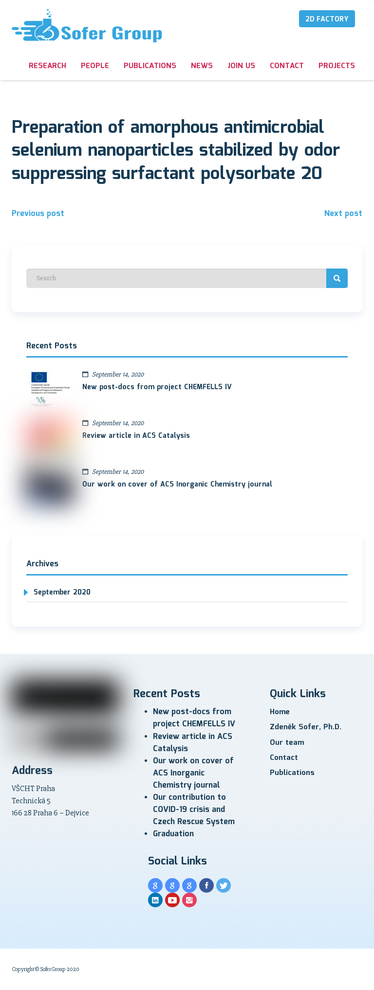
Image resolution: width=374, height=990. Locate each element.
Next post (343, 214)
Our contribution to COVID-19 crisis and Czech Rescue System (194, 810)
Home (280, 712)
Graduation (173, 834)
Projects (336, 66)
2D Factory (327, 19)
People (95, 66)
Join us (241, 66)
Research (47, 66)
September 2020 (62, 592)
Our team (287, 743)
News (202, 66)
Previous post (38, 214)
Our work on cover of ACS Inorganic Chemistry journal (177, 484)
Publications (150, 66)
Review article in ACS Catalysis (136, 436)
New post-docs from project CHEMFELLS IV (157, 387)
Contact (287, 66)
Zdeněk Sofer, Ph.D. (305, 727)
